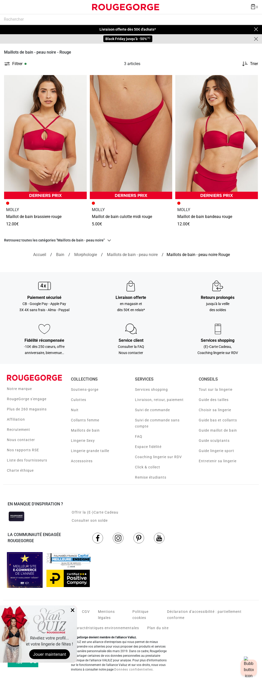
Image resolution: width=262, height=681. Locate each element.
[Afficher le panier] (254, 6)
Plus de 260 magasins (27, 409)
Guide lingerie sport (216, 451)
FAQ (138, 436)
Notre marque (19, 389)
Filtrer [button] (17, 64)
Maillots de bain (85, 430)
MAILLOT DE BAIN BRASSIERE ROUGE (33, 216)
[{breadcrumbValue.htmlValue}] (132, 255)
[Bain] (60, 255)
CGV (86, 612)
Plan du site (158, 628)
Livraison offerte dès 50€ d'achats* (127, 29)
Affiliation (16, 419)
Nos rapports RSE (23, 450)
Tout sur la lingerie (215, 389)
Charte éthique (20, 470)
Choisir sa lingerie (215, 410)
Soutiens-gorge (84, 389)
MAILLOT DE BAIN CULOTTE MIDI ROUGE (122, 216)
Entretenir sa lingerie (217, 461)
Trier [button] (254, 64)
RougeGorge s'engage (26, 399)
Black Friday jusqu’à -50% (127, 39)
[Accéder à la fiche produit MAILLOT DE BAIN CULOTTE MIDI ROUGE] (131, 137)
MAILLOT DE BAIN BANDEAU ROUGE (204, 216)
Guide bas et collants (218, 420)
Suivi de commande (152, 410)
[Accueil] (39, 255)
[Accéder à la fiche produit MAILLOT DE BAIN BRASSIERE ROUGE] (45, 137)
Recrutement (18, 430)
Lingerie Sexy (83, 441)
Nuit (75, 410)
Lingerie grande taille (90, 451)
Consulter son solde (90, 520)
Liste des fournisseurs (27, 460)
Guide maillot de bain (218, 430)
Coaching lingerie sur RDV (158, 457)
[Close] (256, 29)
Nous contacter (21, 440)
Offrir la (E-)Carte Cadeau (95, 512)
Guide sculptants (214, 441)
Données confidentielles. (134, 669)
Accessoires (82, 461)
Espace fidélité (148, 447)
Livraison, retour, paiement (159, 400)
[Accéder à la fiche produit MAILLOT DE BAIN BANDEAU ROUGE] (216, 137)
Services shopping (151, 389)
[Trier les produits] (248, 64)
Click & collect (147, 467)
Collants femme (85, 420)
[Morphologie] (85, 255)
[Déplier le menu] (9, 7)
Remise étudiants (150, 477)
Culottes (78, 400)
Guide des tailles (214, 400)
